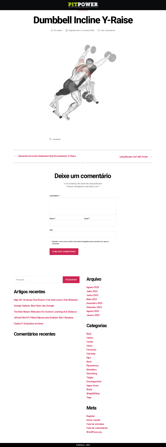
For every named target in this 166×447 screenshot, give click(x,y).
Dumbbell (57, 140)
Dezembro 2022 (95, 306)
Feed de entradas (95, 427)
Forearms (91, 353)
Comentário (55, 199)
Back (89, 337)
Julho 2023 (92, 294)
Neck (89, 365)
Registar (90, 419)
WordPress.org (94, 435)
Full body (91, 357)
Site (51, 233)
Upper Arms (92, 388)
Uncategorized (94, 385)
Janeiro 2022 (93, 318)
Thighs (90, 381)
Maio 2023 (92, 302)
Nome (52, 222)
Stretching (92, 377)
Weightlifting (93, 396)
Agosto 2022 (93, 314)
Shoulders (83, 10)
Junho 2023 (92, 298)
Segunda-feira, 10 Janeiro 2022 (81, 31)
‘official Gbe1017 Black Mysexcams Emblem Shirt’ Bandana (45, 328)
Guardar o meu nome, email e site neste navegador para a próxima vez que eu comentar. (80, 246)
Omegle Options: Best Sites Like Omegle (35, 312)
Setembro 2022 (94, 310)
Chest (89, 349)
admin (59, 31)
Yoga (89, 400)
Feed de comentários (97, 431)
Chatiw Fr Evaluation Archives (30, 334)
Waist (89, 393)
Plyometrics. (93, 369)
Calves (90, 341)
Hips (88, 361)
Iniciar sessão (93, 423)
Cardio (89, 345)
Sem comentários (108, 31)
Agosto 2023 (93, 290)
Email (87, 222)
